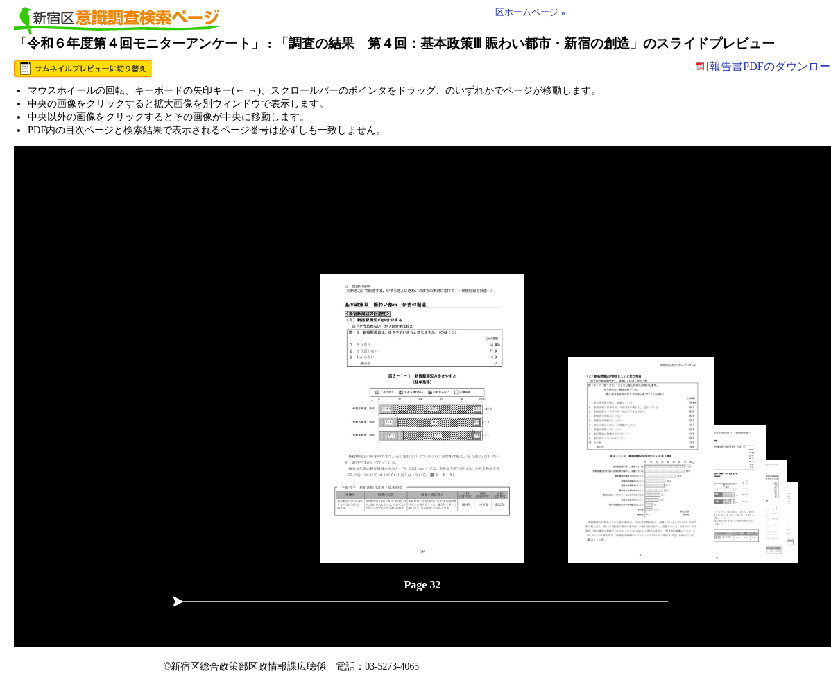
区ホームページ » (530, 12)
